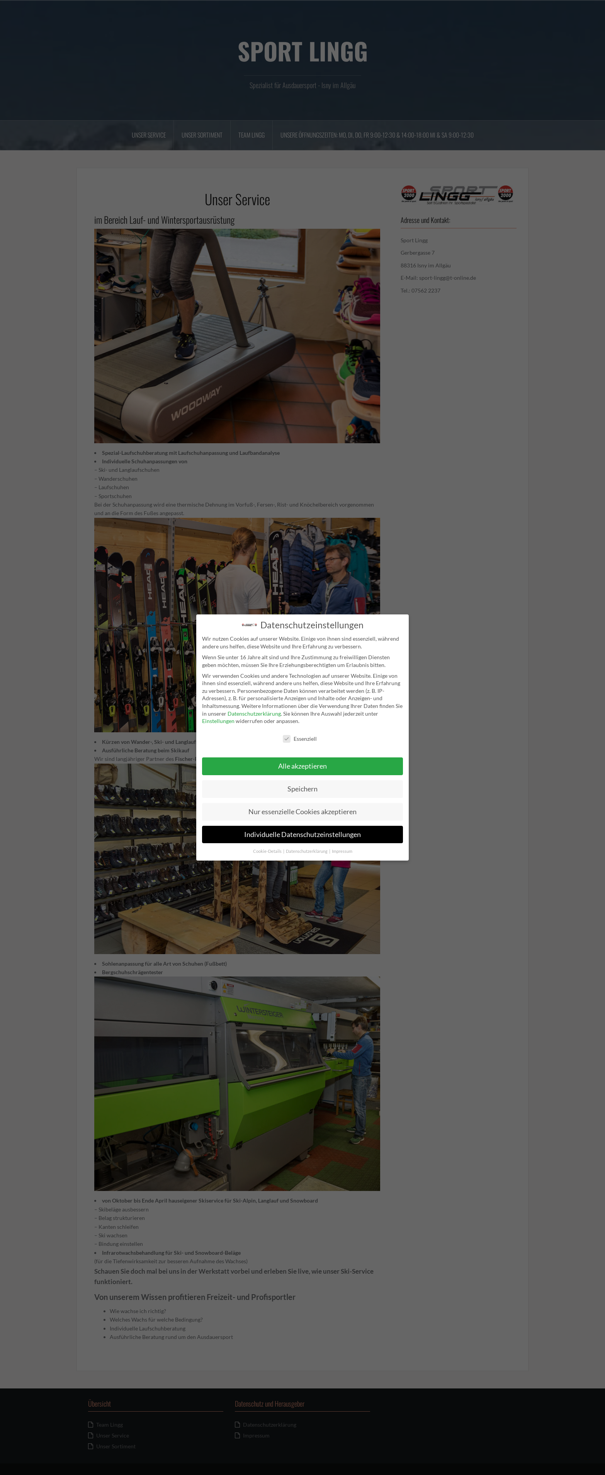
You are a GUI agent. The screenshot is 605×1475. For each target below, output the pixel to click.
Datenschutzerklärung (254, 711)
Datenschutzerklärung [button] (307, 848)
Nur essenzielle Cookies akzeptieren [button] (302, 809)
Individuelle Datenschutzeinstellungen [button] (302, 832)
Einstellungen (218, 718)
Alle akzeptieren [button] (302, 763)
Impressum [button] (342, 848)
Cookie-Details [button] (267, 848)
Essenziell (300, 736)
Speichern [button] (302, 786)
